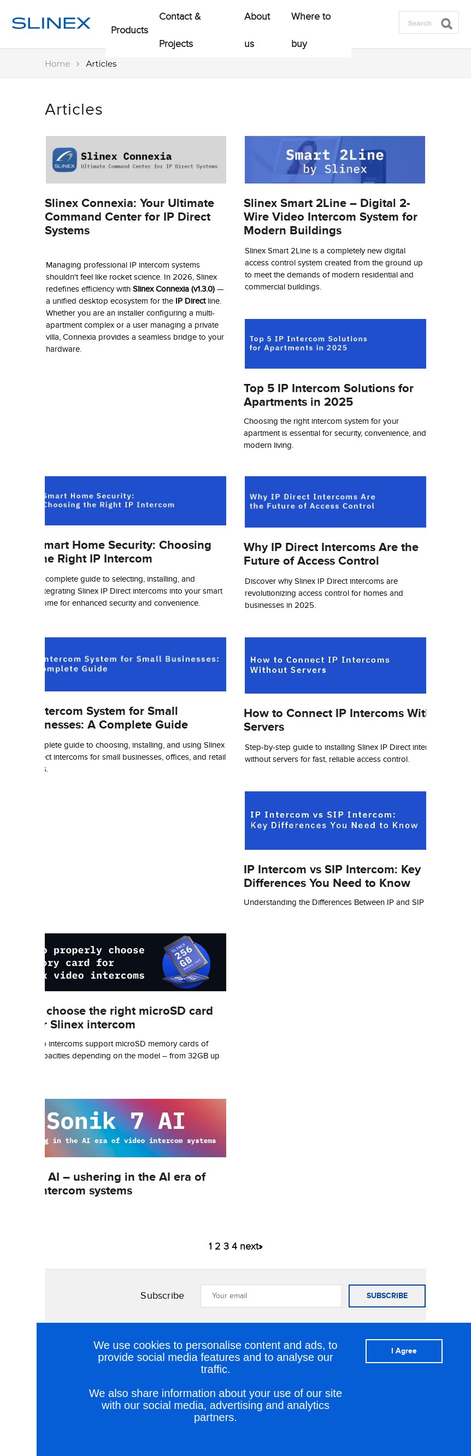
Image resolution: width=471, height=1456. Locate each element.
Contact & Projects (180, 30)
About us (257, 30)
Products (129, 30)
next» (251, 1246)
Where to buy (311, 30)
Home (57, 63)
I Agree (404, 1351)
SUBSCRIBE (387, 1295)
